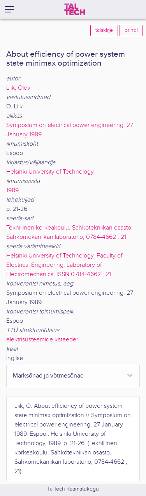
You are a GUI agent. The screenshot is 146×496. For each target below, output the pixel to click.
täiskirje (104, 30)
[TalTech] (75, 9)
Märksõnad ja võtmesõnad (48, 375)
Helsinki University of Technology (50, 172)
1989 (12, 190)
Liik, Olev (18, 88)
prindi (131, 30)
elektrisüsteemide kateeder (42, 339)
